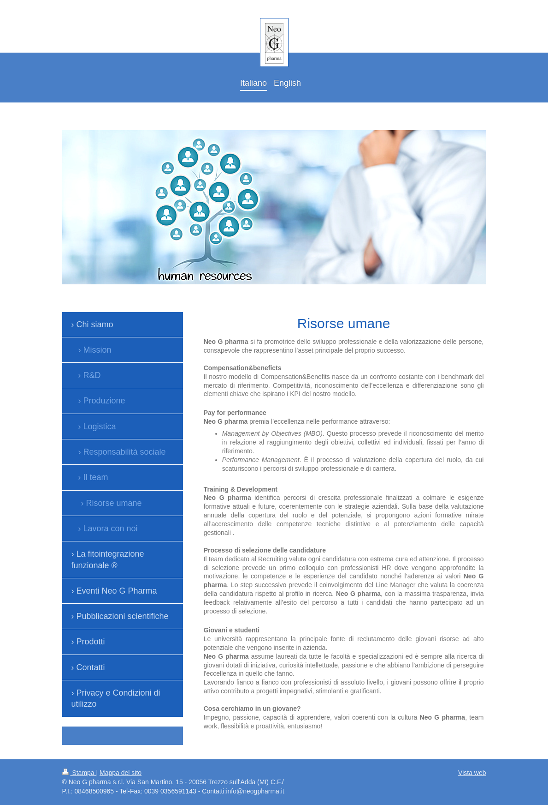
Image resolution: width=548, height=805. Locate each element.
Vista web (472, 772)
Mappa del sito (120, 772)
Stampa (79, 772)
